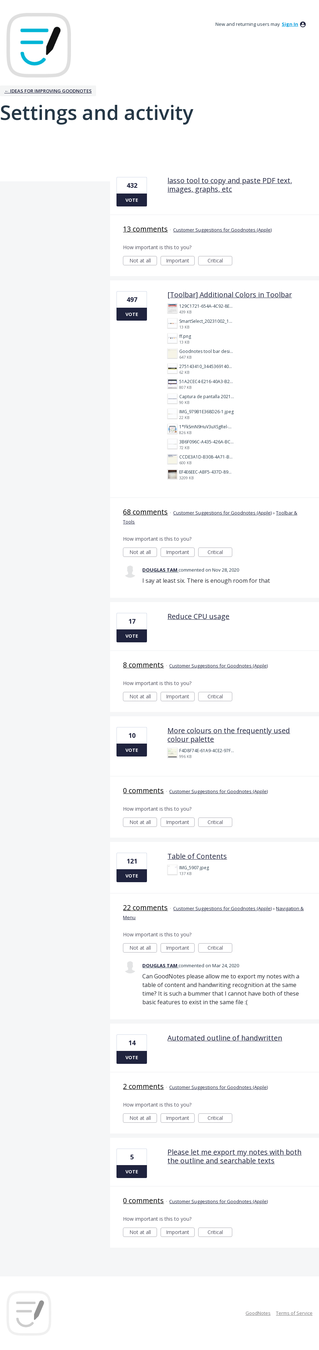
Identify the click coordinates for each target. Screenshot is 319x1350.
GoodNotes (258, 1313)
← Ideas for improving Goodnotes (48, 91)
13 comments (145, 229)
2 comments (143, 1086)
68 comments (145, 512)
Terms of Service (294, 1313)
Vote (131, 200)
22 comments (145, 907)
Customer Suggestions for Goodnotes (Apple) (222, 230)
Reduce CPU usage (198, 616)
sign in (290, 24)
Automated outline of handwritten (224, 1038)
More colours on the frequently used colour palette (228, 735)
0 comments (143, 790)
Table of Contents (197, 856)
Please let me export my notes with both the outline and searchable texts (234, 1156)
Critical (220, 261)
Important (180, 261)
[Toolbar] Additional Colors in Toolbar (229, 294)
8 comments (143, 665)
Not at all (143, 261)
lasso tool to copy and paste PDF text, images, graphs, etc (229, 185)
